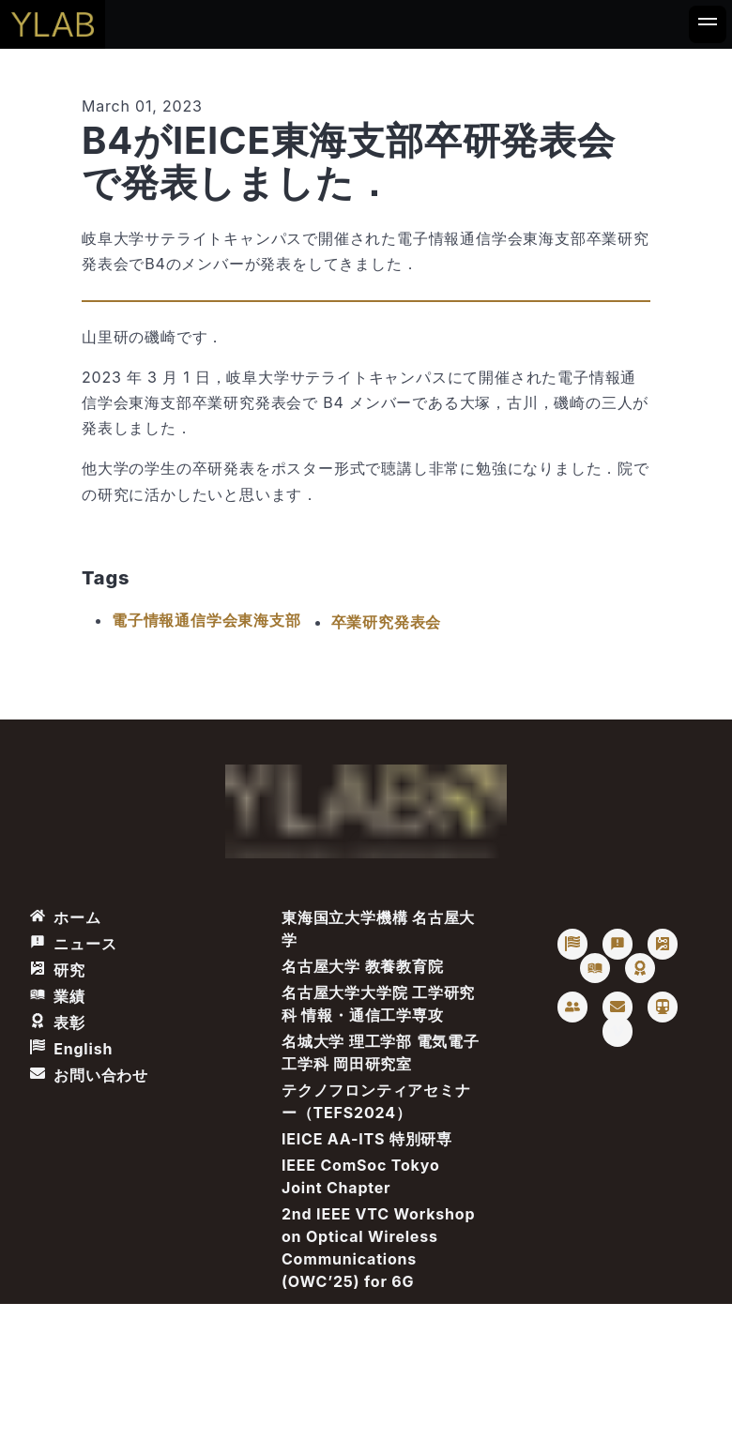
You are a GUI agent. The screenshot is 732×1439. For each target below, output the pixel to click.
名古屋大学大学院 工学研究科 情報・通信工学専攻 (378, 1003)
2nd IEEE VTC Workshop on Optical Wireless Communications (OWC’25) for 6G (378, 1247)
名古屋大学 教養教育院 (363, 966)
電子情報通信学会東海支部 (206, 620)
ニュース (73, 943)
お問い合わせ (89, 1075)
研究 (57, 970)
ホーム (65, 917)
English (71, 1048)
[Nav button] (707, 24)
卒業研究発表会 (386, 622)
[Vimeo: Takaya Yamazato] (617, 1031)
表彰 (57, 1022)
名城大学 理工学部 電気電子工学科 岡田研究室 (381, 1052)
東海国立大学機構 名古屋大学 (378, 928)
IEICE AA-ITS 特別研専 (367, 1138)
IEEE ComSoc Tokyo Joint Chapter (361, 1176)
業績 (57, 996)
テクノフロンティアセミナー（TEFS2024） (376, 1101)
